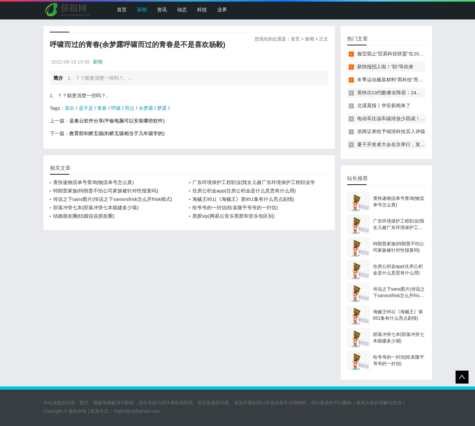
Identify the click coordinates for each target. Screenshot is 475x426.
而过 (129, 108)
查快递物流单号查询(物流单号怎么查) (93, 182)
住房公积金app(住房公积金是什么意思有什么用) (244, 190)
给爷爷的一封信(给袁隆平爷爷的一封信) (235, 207)
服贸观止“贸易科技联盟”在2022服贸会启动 (403, 53)
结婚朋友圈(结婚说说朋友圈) (84, 216)
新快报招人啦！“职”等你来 (385, 66)
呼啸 (116, 108)
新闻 (142, 9)
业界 (222, 9)
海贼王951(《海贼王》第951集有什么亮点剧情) (243, 199)
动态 (182, 9)
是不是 (86, 108)
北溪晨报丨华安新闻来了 (384, 105)
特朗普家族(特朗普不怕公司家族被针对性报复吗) (105, 190)
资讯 (162, 9)
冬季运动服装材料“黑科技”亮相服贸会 (397, 79)
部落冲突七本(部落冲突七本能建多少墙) (96, 207)
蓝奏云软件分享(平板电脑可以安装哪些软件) (117, 120)
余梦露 (146, 108)
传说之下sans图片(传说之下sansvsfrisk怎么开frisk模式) (112, 199)
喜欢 (69, 108)
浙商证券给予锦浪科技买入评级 (391, 131)
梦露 (162, 108)
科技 (202, 9)
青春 (102, 108)
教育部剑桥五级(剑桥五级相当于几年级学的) (117, 133)
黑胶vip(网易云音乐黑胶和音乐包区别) (233, 216)
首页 (122, 9)
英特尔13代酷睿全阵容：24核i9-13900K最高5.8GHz (413, 92)
